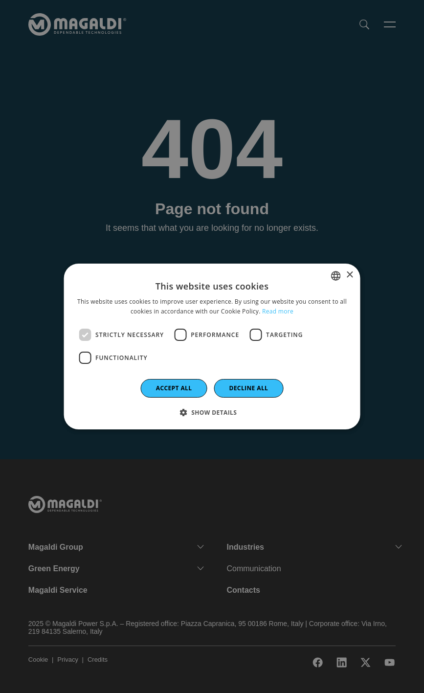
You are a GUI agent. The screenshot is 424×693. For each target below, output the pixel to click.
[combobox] (336, 276)
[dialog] (212, 347)
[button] (212, 412)
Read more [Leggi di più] (277, 311)
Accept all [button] (174, 388)
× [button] (349, 275)
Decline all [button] (248, 388)
